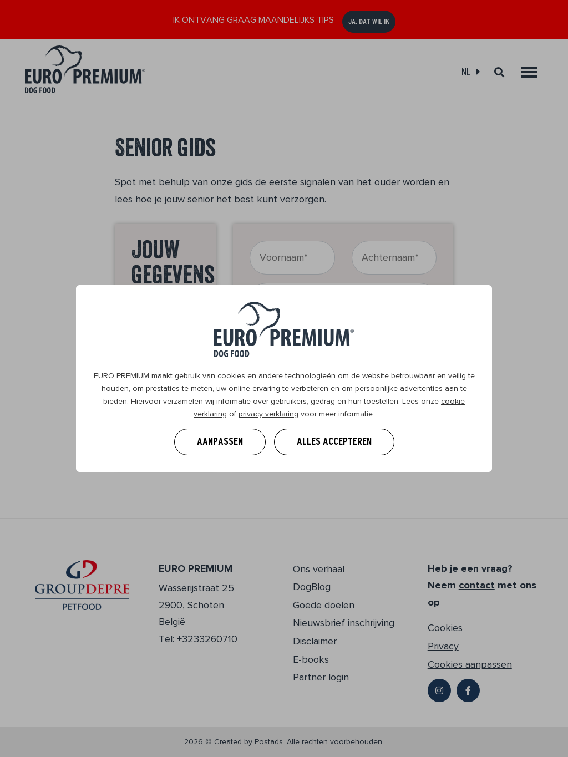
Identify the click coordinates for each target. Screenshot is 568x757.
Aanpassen (220, 441)
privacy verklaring (268, 414)
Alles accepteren (334, 441)
